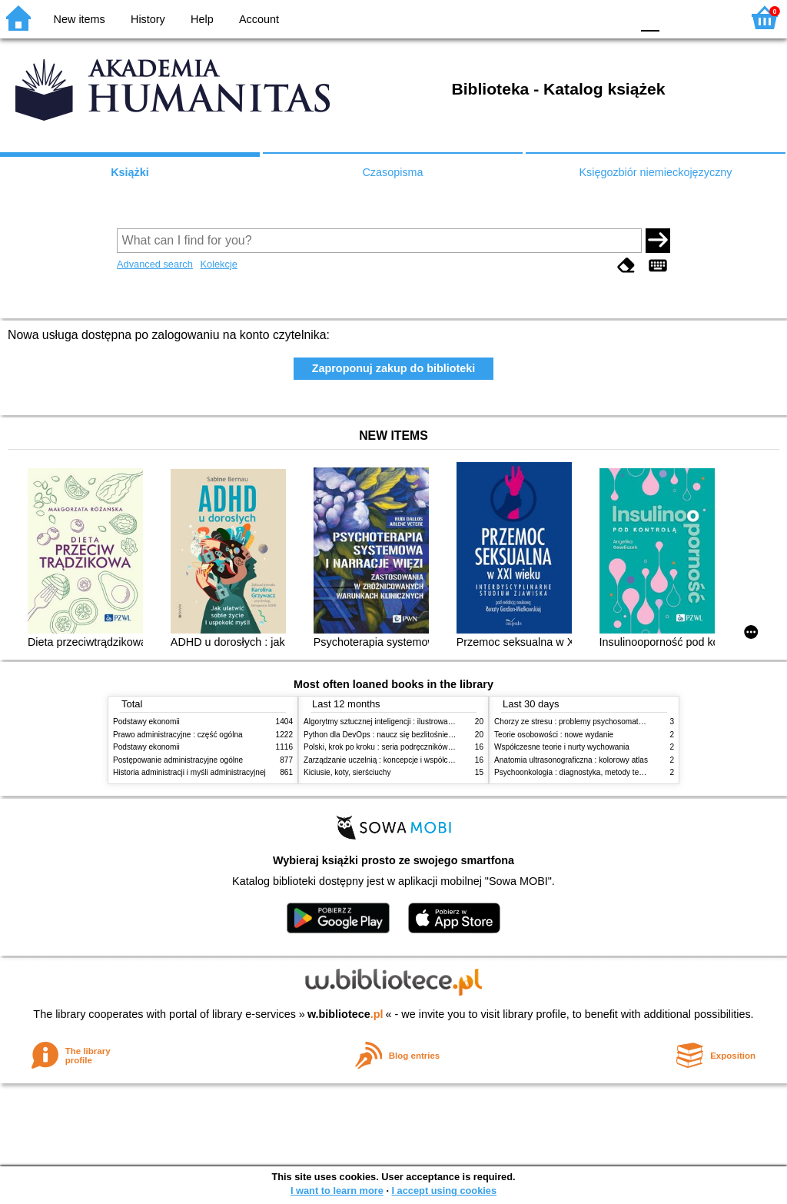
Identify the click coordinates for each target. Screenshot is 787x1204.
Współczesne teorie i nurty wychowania (561, 747)
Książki (130, 172)
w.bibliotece (345, 1014)
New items (79, 19)
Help (202, 19)
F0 (650, 17)
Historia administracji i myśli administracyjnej (189, 772)
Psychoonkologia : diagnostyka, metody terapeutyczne (587, 772)
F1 (676, 17)
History (148, 19)
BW (553, 17)
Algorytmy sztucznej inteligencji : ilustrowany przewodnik (400, 721)
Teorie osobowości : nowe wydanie (553, 734)
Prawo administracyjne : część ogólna (178, 734)
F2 (712, 17)
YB (583, 17)
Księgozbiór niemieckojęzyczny (655, 172)
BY (614, 17)
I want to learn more (337, 1190)
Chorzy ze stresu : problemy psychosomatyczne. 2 (580, 721)
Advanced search (155, 264)
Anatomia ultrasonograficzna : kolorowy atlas (571, 760)
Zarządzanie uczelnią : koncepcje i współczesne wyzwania (404, 760)
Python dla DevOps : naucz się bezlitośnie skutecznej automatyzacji (420, 734)
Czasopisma (392, 172)
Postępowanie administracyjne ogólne (178, 760)
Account (259, 19)
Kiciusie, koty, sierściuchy (347, 772)
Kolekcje (218, 264)
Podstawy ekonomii (146, 721)
